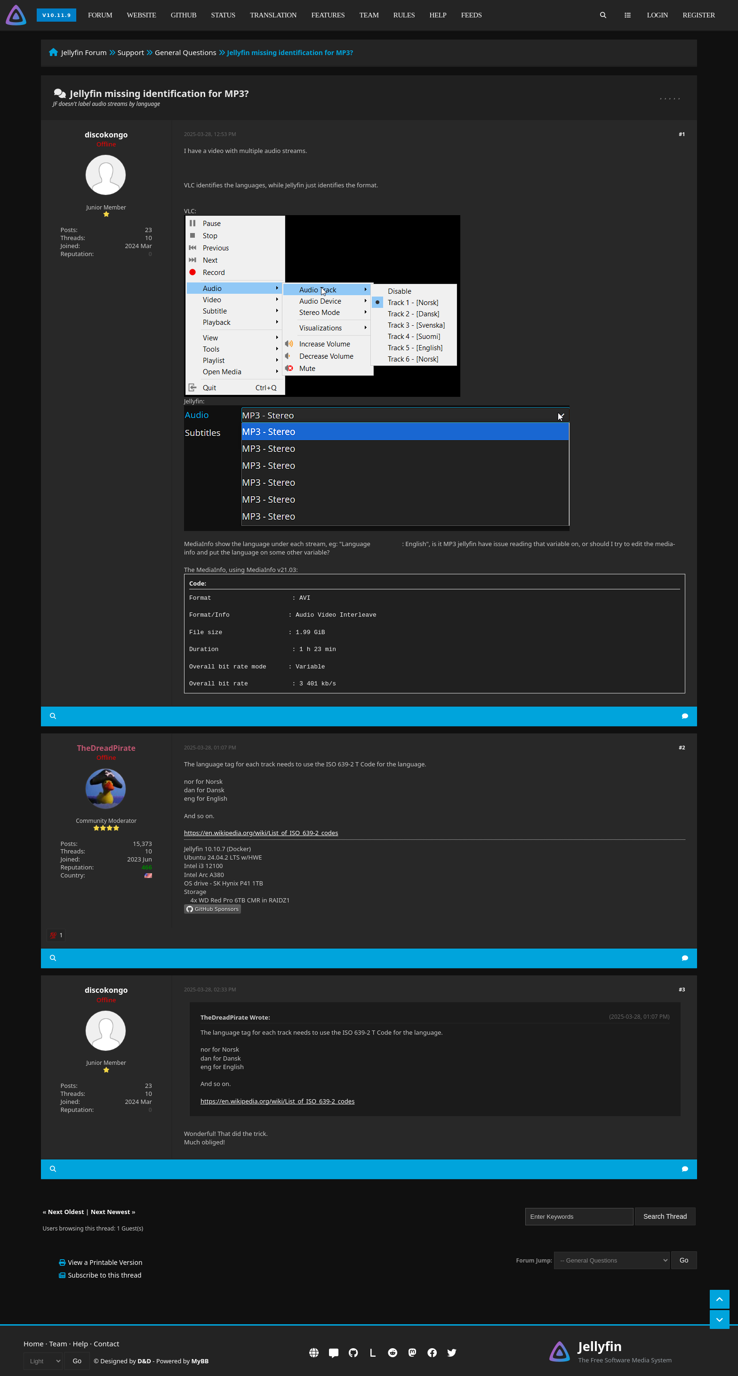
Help (438, 15)
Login (657, 15)
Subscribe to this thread (104, 1275)
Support (131, 52)
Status (223, 15)
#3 (682, 989)
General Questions (186, 52)
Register (699, 15)
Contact (106, 1343)
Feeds (471, 15)
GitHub (183, 15)
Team (369, 15)
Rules (404, 15)
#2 (682, 747)
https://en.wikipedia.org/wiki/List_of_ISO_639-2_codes (261, 833)
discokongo (106, 134)
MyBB (200, 1361)
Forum (100, 15)
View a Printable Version (105, 1262)
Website (141, 15)
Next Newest (110, 1211)
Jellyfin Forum (84, 52)
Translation (273, 15)
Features (328, 15)
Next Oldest (66, 1211)
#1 (682, 133)
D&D (144, 1361)
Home (34, 1343)
